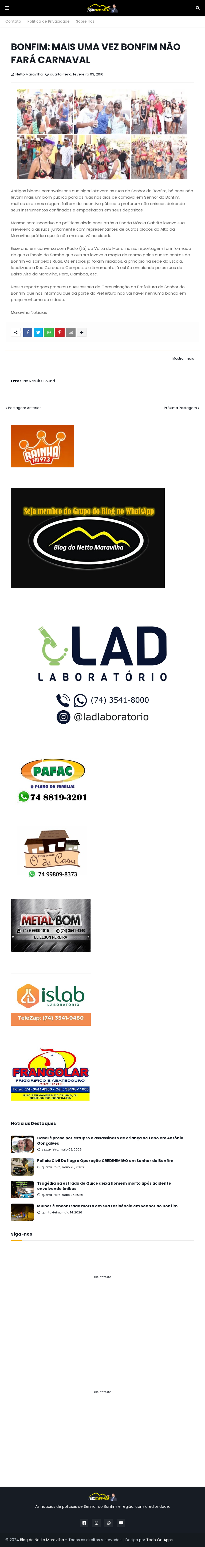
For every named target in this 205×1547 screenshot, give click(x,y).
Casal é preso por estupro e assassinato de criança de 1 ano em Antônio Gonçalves (110, 1141)
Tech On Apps (159, 1539)
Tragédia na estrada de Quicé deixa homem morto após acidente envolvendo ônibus (104, 1186)
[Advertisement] (102, 1321)
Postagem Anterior (24, 407)
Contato (13, 21)
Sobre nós (85, 21)
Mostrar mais (183, 358)
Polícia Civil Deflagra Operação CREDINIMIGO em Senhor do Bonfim (105, 1160)
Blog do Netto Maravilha (42, 1539)
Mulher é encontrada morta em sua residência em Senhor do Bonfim (107, 1206)
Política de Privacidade (48, 21)
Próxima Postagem (180, 407)
